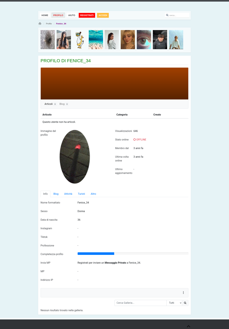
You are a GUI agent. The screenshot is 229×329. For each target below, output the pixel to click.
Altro (93, 193)
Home (40, 23)
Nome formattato (50, 202)
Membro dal (122, 148)
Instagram (46, 228)
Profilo (49, 23)
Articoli (51, 104)
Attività (68, 193)
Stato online (122, 139)
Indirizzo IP (47, 279)
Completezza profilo (52, 254)
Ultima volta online (122, 158)
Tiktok (44, 236)
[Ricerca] (185, 303)
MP (42, 271)
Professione (47, 245)
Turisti (81, 193)
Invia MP (45, 262)
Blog (64, 104)
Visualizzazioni (123, 131)
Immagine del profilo (48, 133)
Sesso (44, 211)
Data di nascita (49, 219)
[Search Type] (174, 303)
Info (45, 193)
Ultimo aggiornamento (123, 171)
